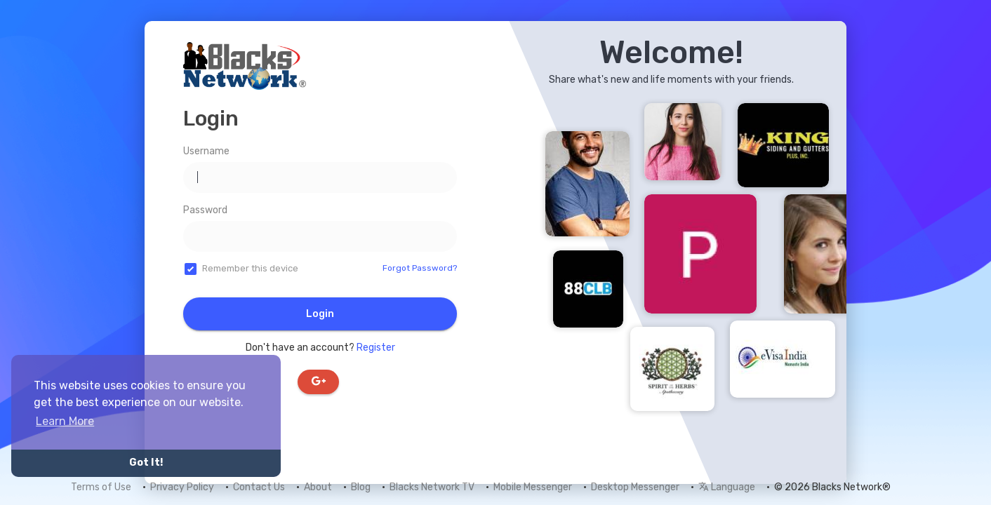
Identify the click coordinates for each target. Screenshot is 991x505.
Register (376, 348)
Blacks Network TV (432, 487)
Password (205, 210)
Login (320, 314)
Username (206, 151)
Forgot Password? (420, 268)
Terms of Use (101, 487)
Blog (361, 487)
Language (726, 487)
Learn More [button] (65, 421)
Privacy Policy (182, 487)
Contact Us (259, 487)
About (318, 487)
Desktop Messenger (635, 487)
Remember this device (250, 268)
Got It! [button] (146, 463)
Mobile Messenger (532, 487)
